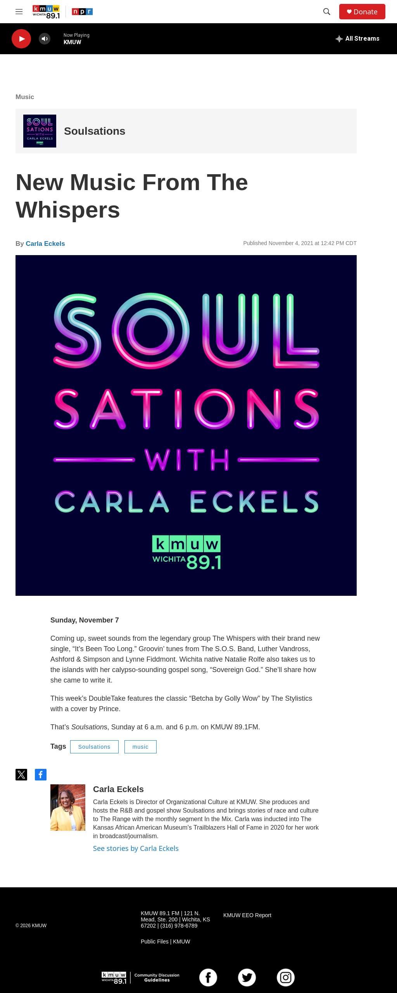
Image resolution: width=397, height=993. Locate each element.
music (141, 747)
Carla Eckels (45, 243)
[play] (21, 38)
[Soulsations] (39, 131)
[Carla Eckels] (67, 807)
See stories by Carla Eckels (136, 848)
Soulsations (95, 131)
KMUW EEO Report (247, 915)
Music (25, 97)
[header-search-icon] (326, 11)
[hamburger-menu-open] (19, 11)
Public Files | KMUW (165, 942)
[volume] (44, 39)
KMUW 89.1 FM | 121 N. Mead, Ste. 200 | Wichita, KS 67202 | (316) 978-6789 (175, 920)
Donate (366, 12)
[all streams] (357, 38)
